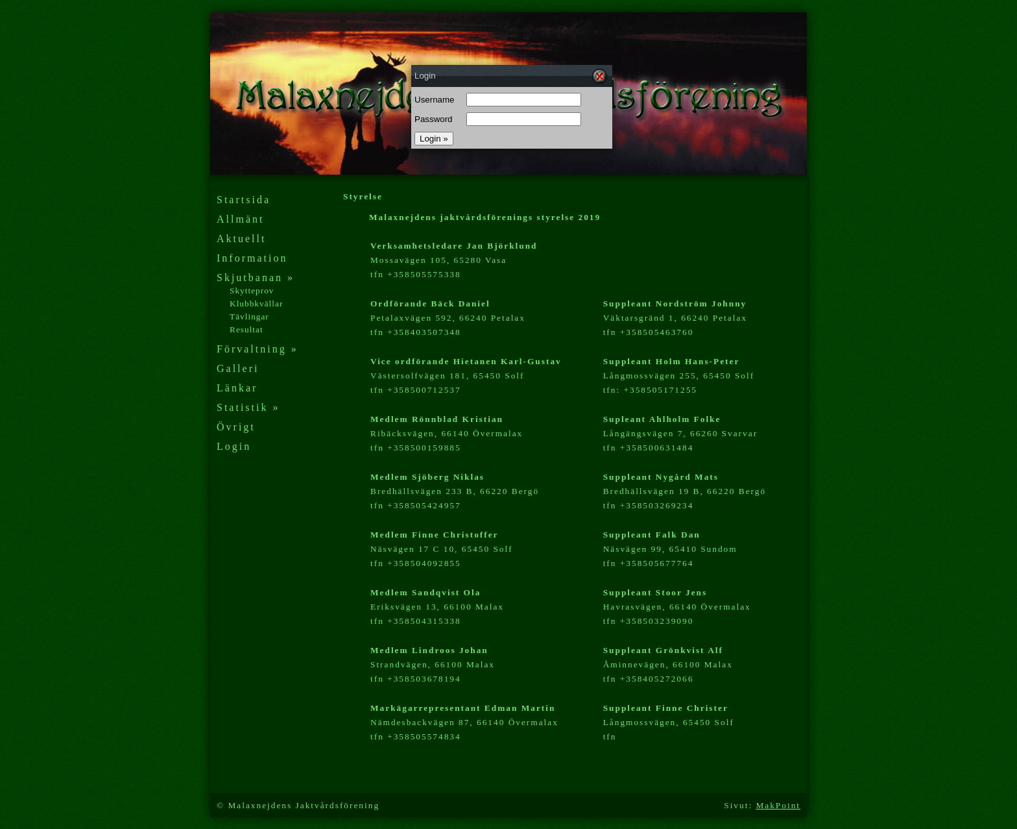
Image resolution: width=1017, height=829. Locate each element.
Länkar (237, 387)
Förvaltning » (257, 348)
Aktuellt (241, 238)
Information (252, 258)
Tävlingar (249, 316)
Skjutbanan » (255, 277)
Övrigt (236, 426)
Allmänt (240, 219)
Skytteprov (252, 290)
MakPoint (778, 805)
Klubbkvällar (256, 303)
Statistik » (248, 407)
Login (234, 446)
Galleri (238, 368)
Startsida (243, 199)
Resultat (246, 329)
